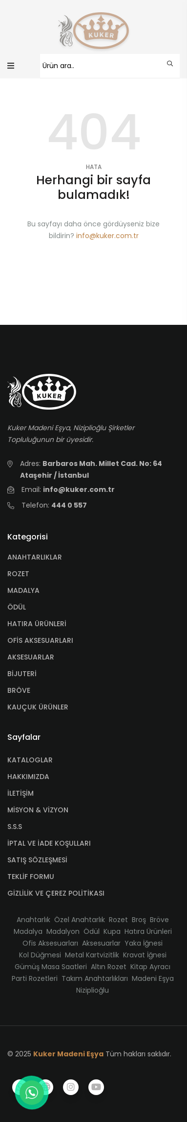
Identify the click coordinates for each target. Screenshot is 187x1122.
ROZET (18, 574)
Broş (139, 920)
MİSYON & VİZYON (37, 810)
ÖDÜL (16, 607)
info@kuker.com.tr (107, 236)
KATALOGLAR (30, 760)
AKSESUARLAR (30, 657)
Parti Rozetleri (35, 978)
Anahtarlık (33, 920)
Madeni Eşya (153, 978)
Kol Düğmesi (40, 955)
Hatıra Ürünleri (148, 931)
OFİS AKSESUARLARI (40, 640)
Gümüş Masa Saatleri (51, 967)
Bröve (159, 920)
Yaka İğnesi (144, 943)
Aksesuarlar (101, 943)
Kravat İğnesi (144, 955)
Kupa (112, 931)
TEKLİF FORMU (30, 876)
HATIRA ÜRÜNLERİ (36, 624)
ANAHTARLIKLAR (34, 557)
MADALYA (23, 590)
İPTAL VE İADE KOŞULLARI (49, 843)
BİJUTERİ (22, 674)
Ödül (91, 931)
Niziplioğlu (92, 990)
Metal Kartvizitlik (92, 955)
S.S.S (14, 826)
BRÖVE (18, 690)
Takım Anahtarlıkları (95, 978)
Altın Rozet (108, 967)
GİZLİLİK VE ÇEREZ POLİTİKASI (55, 893)
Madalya (28, 931)
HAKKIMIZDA (28, 776)
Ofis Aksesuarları (50, 943)
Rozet (118, 920)
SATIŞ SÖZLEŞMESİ (37, 860)
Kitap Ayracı (150, 967)
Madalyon (63, 931)
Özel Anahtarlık (79, 920)
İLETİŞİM (20, 793)
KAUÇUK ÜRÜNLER (37, 707)
